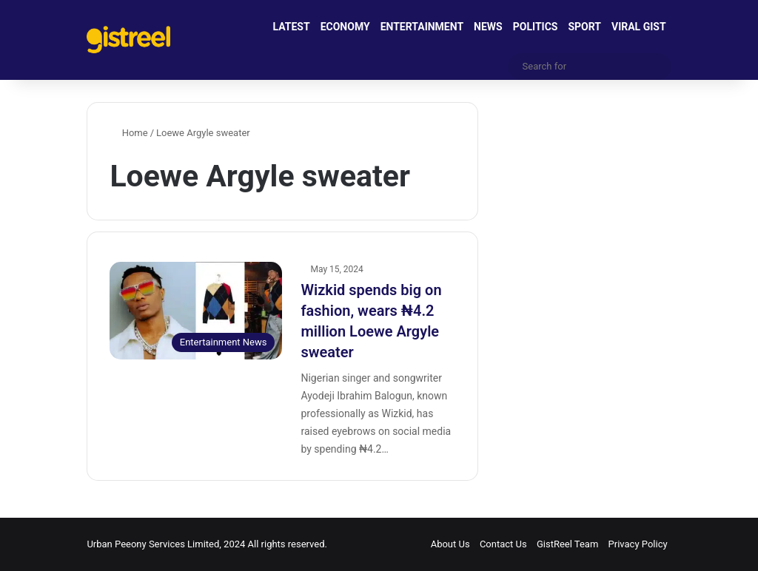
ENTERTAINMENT (421, 27)
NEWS (488, 27)
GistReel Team (567, 544)
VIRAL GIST (638, 27)
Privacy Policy (638, 544)
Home (128, 132)
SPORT (584, 27)
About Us (450, 544)
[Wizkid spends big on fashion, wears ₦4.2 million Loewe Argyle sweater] (196, 310)
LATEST (291, 27)
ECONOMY (345, 27)
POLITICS (535, 27)
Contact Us (503, 544)
